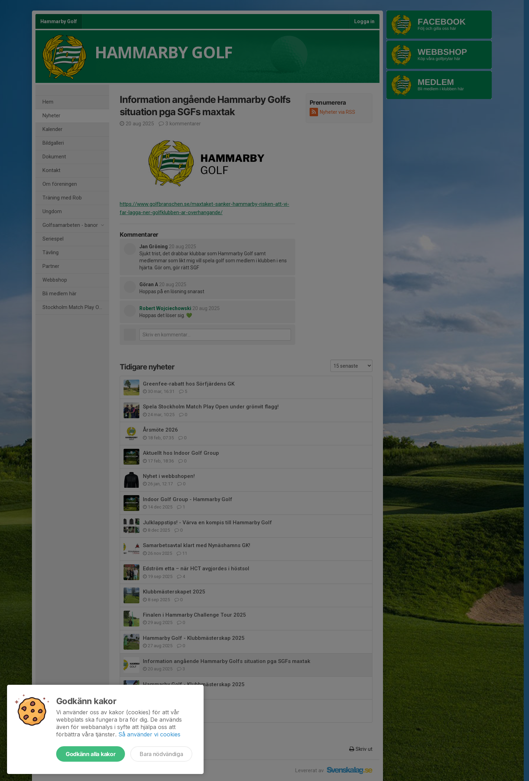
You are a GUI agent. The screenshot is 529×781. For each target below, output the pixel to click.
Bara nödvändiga (161, 753)
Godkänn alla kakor (90, 753)
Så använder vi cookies (149, 734)
